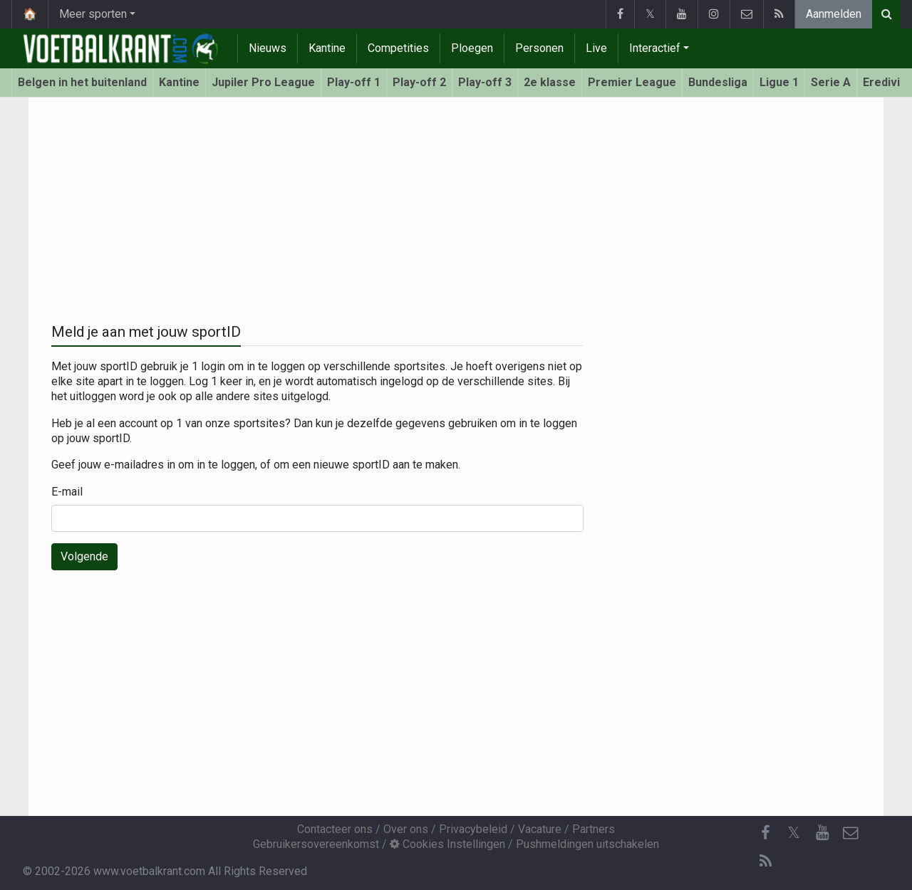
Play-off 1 (353, 82)
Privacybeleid (473, 829)
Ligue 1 (779, 82)
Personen (539, 48)
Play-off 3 (485, 82)
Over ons (405, 829)
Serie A (831, 82)
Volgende (84, 556)
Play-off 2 (419, 82)
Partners (593, 829)
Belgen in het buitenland (82, 82)
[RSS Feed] (765, 861)
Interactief (654, 48)
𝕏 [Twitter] (793, 833)
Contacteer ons (335, 829)
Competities (398, 48)
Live (596, 48)
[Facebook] (765, 833)
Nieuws (267, 48)
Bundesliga (717, 82)
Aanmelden (833, 14)
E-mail (67, 491)
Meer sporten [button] (93, 14)
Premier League (632, 82)
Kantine (327, 48)
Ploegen (472, 48)
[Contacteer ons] (850, 833)
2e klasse (550, 82)
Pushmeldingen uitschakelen (587, 844)
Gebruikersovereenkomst (316, 844)
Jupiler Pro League (263, 82)
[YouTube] (822, 833)
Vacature (539, 829)
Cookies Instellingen (447, 844)
